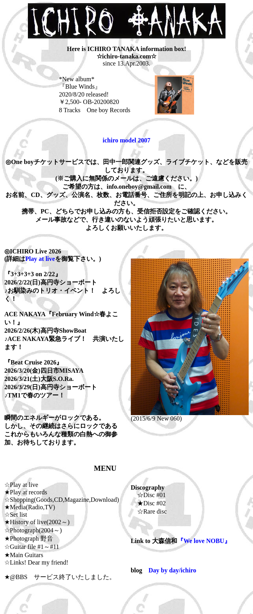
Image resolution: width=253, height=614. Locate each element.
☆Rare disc (149, 511)
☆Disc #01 (148, 495)
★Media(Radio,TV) (29, 507)
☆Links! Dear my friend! (36, 562)
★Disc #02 (148, 503)
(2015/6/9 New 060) (190, 416)
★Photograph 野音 (28, 538)
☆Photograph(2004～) (33, 530)
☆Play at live (21, 484)
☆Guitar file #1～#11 (31, 546)
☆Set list (15, 514)
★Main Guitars (23, 555)
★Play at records (25, 492)
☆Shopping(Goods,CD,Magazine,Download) (61, 499)
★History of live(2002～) (37, 522)
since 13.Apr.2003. (126, 63)
